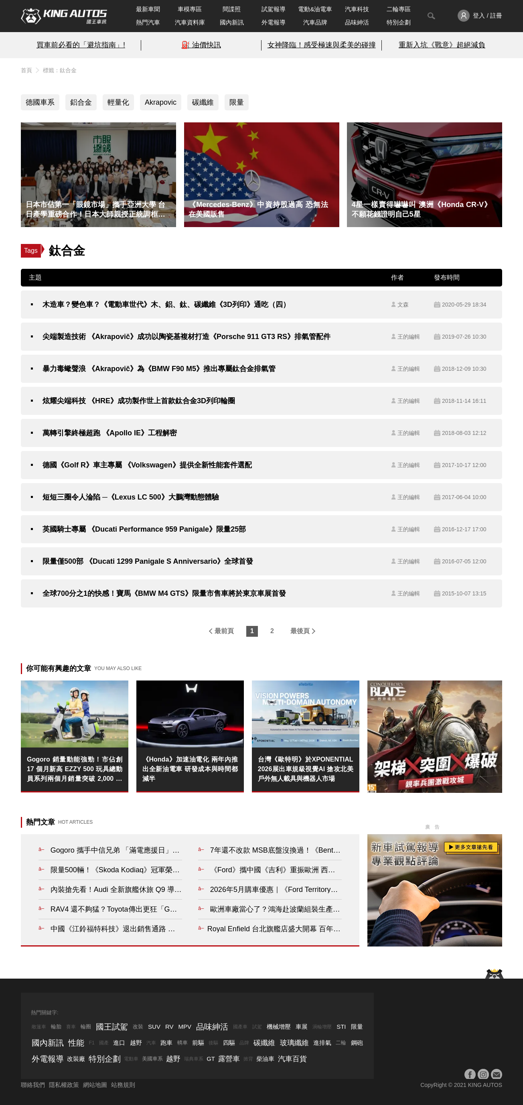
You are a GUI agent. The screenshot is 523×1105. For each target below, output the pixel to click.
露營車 (229, 1059)
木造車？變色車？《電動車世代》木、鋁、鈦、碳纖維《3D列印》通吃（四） (166, 305)
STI (341, 1026)
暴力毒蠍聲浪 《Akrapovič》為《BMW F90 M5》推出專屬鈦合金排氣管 (159, 369)
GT (211, 1058)
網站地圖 (95, 1084)
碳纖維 (203, 102)
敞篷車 (39, 1027)
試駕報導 (274, 9)
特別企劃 (399, 22)
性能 (76, 1042)
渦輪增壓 (322, 1027)
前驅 (198, 1042)
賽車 (71, 1027)
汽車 (151, 1043)
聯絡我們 (33, 1084)
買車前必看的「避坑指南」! (80, 45)
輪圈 (86, 1027)
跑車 (166, 1042)
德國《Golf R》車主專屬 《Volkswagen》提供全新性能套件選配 (147, 465)
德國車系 (40, 102)
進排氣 (322, 1042)
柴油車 (265, 1058)
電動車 (131, 1059)
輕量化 (118, 102)
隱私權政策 (64, 1084)
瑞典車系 (193, 1059)
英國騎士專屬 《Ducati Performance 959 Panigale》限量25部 (144, 529)
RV (169, 1026)
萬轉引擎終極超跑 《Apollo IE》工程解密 (110, 433)
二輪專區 (399, 9)
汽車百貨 (292, 1059)
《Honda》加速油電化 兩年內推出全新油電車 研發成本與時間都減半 (190, 769)
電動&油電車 (315, 9)
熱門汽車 (148, 22)
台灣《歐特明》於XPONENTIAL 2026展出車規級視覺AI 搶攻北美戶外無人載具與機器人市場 (305, 769)
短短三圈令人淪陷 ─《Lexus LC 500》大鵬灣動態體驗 (131, 497)
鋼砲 (357, 1042)
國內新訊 (232, 22)
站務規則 (123, 1084)
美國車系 (152, 1059)
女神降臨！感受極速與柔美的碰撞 (322, 45)
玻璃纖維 (294, 1043)
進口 (119, 1042)
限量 (236, 102)
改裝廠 (76, 1058)
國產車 (240, 1027)
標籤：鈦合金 (60, 70)
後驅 (213, 1043)
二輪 (341, 1043)
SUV (154, 1026)
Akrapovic (160, 102)
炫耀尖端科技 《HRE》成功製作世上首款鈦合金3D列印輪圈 (139, 401)
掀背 (248, 1059)
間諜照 (232, 9)
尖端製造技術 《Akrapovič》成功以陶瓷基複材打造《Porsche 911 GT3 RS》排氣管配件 (186, 337)
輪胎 (56, 1027)
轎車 (182, 1043)
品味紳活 (357, 22)
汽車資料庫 (190, 22)
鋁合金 (81, 102)
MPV (185, 1026)
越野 (136, 1042)
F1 (92, 1043)
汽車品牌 (315, 22)
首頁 (26, 70)
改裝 (138, 1027)
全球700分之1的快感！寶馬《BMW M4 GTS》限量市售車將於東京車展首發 (164, 593)
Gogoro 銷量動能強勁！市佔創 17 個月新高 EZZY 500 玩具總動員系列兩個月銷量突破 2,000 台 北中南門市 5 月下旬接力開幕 (74, 770)
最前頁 (224, 631)
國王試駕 (112, 1026)
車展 (302, 1026)
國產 (104, 1043)
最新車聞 (148, 9)
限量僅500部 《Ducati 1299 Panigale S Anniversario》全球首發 (148, 561)
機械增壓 (279, 1026)
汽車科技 (357, 9)
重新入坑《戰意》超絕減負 (442, 45)
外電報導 (274, 22)
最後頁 (300, 631)
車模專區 (190, 9)
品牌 (244, 1043)
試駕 (257, 1027)
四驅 (229, 1042)
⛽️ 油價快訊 (201, 45)
